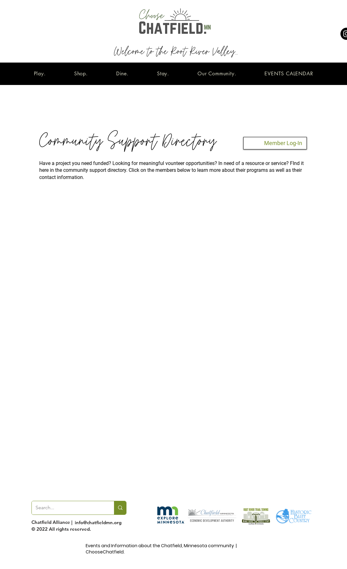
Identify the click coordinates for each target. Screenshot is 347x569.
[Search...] (68, 508)
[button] (40, 73)
